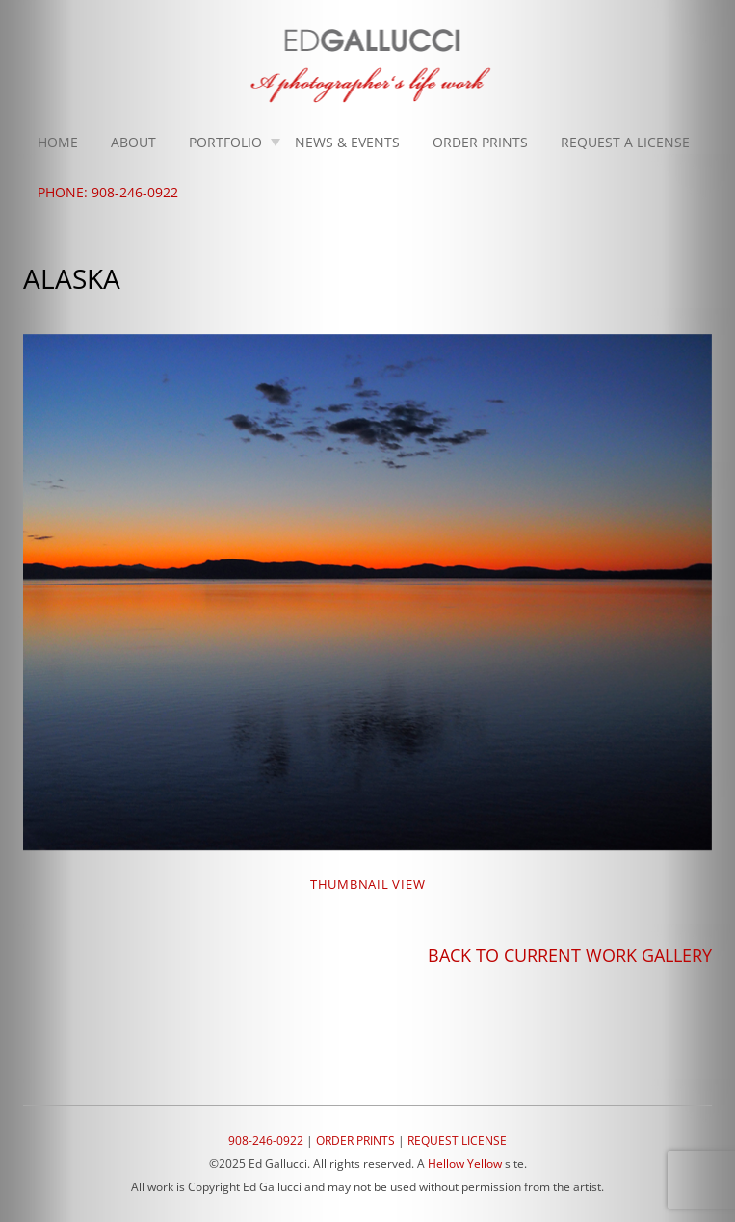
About (133, 142)
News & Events (347, 142)
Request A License (625, 142)
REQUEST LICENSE (457, 1140)
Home (58, 142)
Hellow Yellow (465, 1164)
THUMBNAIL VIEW (368, 884)
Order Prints (480, 142)
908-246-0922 (265, 1140)
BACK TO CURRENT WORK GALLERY (570, 955)
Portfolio (225, 142)
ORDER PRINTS (355, 1140)
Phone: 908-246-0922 (108, 192)
